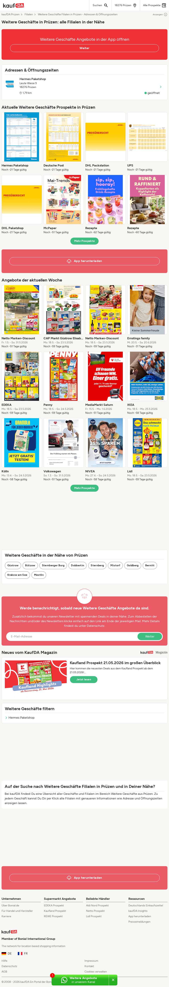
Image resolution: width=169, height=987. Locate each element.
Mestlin (39, 575)
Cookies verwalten (95, 971)
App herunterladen (139, 916)
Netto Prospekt (95, 911)
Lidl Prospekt (94, 916)
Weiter (84, 48)
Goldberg (133, 565)
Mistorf (115, 565)
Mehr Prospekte (84, 241)
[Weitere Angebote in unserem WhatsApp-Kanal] (80, 980)
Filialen (29, 14)
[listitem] (22, 142)
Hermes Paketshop (19, 717)
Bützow (30, 565)
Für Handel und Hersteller (17, 911)
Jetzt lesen (83, 679)
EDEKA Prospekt (54, 905)
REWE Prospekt (53, 916)
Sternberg (97, 565)
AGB (4, 971)
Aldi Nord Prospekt (97, 905)
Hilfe (4, 960)
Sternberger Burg (53, 565)
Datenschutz (95, 626)
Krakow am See (17, 575)
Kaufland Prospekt (55, 911)
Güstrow (13, 565)
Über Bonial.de (10, 905)
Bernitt (149, 565)
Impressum (91, 960)
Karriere (6, 916)
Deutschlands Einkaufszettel (145, 905)
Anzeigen (160, 14)
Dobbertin (77, 565)
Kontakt (89, 966)
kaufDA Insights (138, 911)
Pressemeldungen (139, 921)
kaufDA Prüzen (11, 14)
